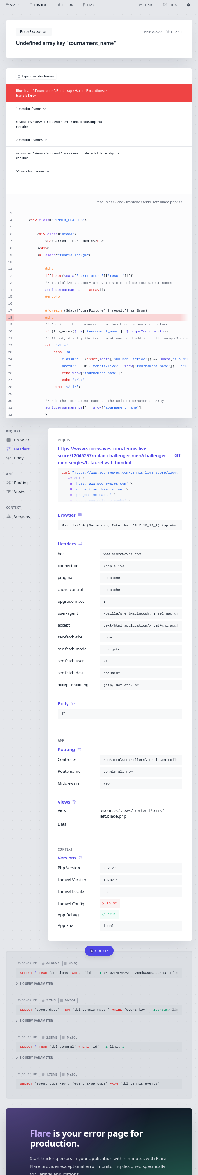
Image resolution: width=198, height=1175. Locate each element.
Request (13, 431)
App (9, 474)
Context (13, 508)
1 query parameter (34, 983)
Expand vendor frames (36, 76)
